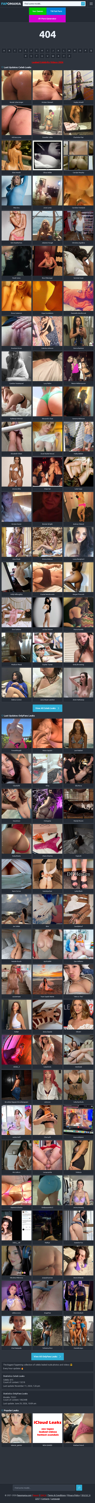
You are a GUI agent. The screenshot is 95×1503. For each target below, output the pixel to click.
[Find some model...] (44, 1488)
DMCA (43, 1495)
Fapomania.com (24, 1495)
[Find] (79, 1488)
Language (55, 1499)
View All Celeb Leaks (47, 708)
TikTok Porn (56, 11)
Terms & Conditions (57, 1495)
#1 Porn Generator (47, 19)
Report (36, 1495)
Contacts (45, 1499)
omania (11, 3)
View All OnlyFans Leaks (47, 1356)
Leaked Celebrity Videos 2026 (47, 62)
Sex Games (38, 11)
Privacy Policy (73, 1495)
